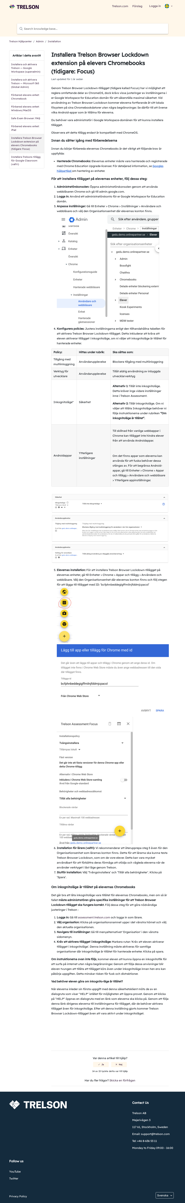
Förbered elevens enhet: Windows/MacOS (25, 108)
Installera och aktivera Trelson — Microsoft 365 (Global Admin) (25, 83)
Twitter (13, 1178)
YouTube (15, 1171)
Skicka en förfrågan (122, 1080)
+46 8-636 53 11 (147, 1141)
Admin (40, 41)
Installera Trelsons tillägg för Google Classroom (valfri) (25, 160)
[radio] (101, 1064)
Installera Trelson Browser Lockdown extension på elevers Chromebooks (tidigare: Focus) (26, 143)
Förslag (137, 6)
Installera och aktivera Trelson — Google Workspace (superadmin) (25, 68)
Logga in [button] (155, 6)
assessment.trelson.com (94, 917)
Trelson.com (120, 6)
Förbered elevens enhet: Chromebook (25, 96)
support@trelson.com (155, 1134)
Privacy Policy (18, 1196)
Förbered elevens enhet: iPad (25, 128)
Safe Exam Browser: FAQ (25, 118)
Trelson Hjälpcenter (20, 41)
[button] (168, 6)
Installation (54, 41)
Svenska (163, 1195)
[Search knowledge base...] (92, 28)
